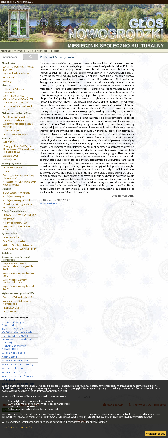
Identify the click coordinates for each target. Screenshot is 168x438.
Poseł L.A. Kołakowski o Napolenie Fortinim (15, 118)
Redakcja (7, 253)
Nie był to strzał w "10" (15, 222)
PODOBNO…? (10, 77)
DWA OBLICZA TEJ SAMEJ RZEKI (17, 228)
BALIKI (6, 171)
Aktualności (8, 62)
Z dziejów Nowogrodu (14, 196)
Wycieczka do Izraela (13, 368)
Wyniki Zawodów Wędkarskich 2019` (20, 274)
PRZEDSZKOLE (11, 307)
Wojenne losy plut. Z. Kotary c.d (19, 364)
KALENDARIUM (10, 379)
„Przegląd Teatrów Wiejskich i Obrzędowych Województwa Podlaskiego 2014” (19, 149)
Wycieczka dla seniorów (16, 73)
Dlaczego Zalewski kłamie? (17, 297)
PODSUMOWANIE (12, 167)
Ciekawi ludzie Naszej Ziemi (17, 113)
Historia (54, 50)
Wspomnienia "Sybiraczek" (17, 372)
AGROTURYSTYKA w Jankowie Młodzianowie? (19, 183)
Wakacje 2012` (11, 159)
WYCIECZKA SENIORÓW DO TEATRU (18, 68)
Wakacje (7, 81)
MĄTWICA (9, 218)
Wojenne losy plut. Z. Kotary (17, 376)
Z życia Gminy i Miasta (14, 211)
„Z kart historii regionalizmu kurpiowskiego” (18, 205)
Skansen (6, 188)
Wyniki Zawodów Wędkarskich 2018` (20, 287)
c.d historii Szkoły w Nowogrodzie (13, 90)
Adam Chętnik (9, 356)
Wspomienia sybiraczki (15, 360)
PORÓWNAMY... (11, 311)
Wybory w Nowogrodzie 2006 (18, 293)
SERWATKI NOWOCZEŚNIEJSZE (20, 215)
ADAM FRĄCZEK (12, 130)
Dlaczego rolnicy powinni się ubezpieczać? (18, 176)
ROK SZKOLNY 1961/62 (15, 102)
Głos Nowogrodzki (37, 50)
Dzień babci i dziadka (14, 241)
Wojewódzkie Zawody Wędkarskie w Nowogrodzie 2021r (18, 266)
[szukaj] (10, 57)
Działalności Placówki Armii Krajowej (17, 108)
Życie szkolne (9, 233)
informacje (19, 50)
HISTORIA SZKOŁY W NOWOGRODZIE (14, 347)
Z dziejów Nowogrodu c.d (16, 200)
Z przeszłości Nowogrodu (16, 192)
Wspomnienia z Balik (13, 352)
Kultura (6, 138)
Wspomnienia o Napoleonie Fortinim (18, 125)
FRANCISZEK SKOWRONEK (17, 134)
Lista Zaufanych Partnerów (17, 427)
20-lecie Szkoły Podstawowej (18, 245)
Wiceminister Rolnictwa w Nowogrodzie (17, 302)
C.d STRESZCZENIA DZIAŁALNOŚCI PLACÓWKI (18, 97)
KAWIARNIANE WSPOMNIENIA (20, 248)
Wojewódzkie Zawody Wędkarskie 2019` (15, 281)
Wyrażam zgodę (155, 433)
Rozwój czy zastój (11, 163)
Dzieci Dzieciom (11, 237)
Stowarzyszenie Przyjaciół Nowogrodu (16, 258)
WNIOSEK (8, 142)
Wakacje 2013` (11, 155)
